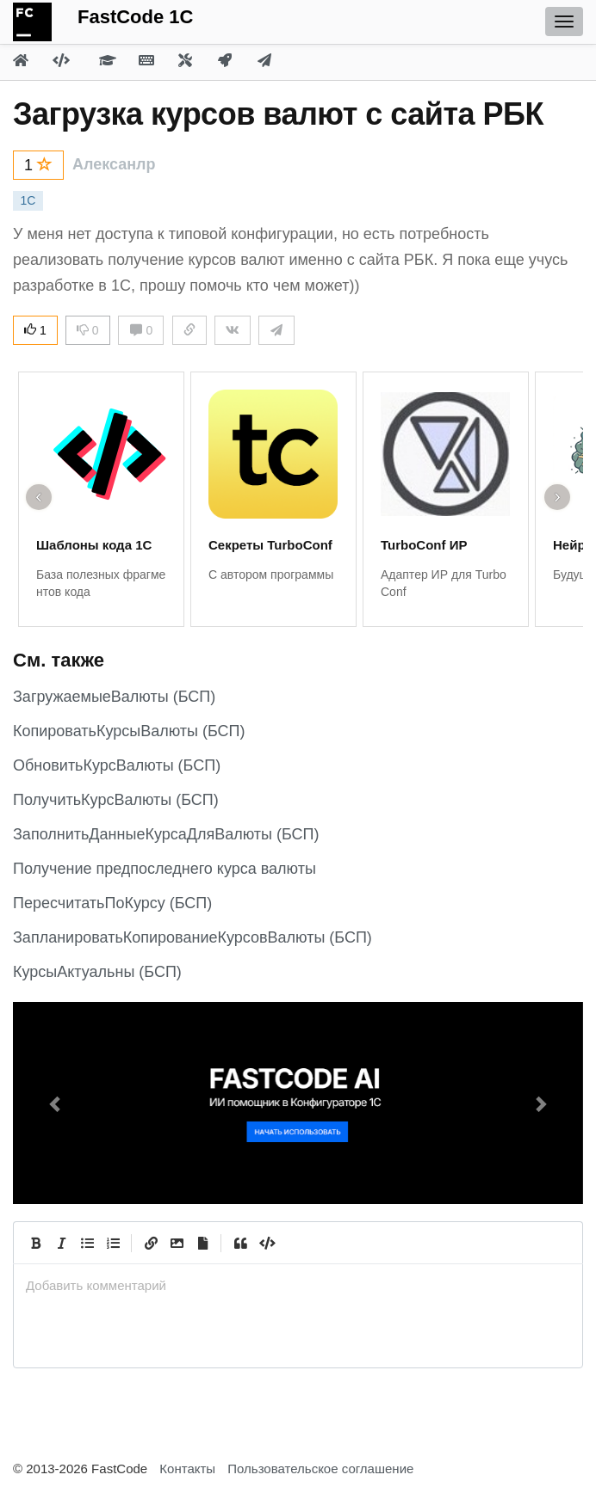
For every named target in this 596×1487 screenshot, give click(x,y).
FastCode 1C (135, 17)
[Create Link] (151, 1243)
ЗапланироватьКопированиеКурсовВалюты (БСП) (192, 937)
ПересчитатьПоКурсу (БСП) (112, 903)
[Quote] (240, 1243)
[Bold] (35, 1243)
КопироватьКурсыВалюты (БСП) (129, 731)
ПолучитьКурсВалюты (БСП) (116, 799)
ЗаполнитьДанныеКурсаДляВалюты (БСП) (166, 834)
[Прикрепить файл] (202, 1243)
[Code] (266, 1243)
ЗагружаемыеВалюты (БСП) (114, 696)
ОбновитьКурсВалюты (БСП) (116, 765)
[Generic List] (87, 1243)
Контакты (187, 1468)
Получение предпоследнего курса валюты (164, 868)
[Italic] (61, 1243)
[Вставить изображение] (176, 1243)
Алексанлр (114, 164)
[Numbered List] (113, 1243)
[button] (55, 1103)
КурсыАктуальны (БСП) (97, 971)
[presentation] (298, 1285)
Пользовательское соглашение (320, 1468)
